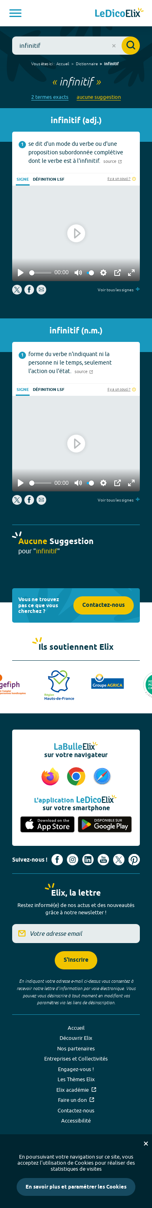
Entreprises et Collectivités (76, 1058)
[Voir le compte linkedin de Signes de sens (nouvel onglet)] (88, 859)
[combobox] (76, 45)
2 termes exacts (50, 97)
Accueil (62, 63)
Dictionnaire (87, 63)
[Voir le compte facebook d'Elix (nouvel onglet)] (57, 859)
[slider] (40, 273)
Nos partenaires (76, 1048)
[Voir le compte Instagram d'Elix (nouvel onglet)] (72, 859)
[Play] (20, 272)
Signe (23, 179)
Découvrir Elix (76, 1038)
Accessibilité (76, 1120)
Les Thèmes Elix (76, 1079)
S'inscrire (76, 960)
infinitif (111, 64)
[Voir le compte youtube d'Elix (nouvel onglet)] (103, 859)
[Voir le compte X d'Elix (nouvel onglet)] (118, 859)
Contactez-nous (103, 605)
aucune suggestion (99, 97)
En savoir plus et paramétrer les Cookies (76, 1187)
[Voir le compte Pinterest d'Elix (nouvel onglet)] (134, 859)
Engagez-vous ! (76, 1069)
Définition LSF (48, 179)
